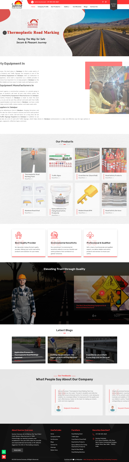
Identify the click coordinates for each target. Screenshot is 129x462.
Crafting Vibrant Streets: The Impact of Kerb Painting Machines (63, 356)
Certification (77, 7)
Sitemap (53, 447)
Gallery (67, 7)
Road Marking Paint (77, 434)
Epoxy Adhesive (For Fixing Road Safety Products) (79, 445)
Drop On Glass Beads (77, 449)
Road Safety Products (78, 442)
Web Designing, (88, 459)
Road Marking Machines (78, 452)
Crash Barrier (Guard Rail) (79, 439)
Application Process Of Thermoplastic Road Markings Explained (26, 354)
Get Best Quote (113, 5)
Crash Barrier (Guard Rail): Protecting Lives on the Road (97, 356)
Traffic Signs (75, 436)
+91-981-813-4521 (53, 2)
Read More (19, 360)
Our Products (56, 7)
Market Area (54, 450)
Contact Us (94, 7)
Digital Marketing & (99, 459)
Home (33, 7)
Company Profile (43, 7)
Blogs (86, 7)
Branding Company (111, 459)
